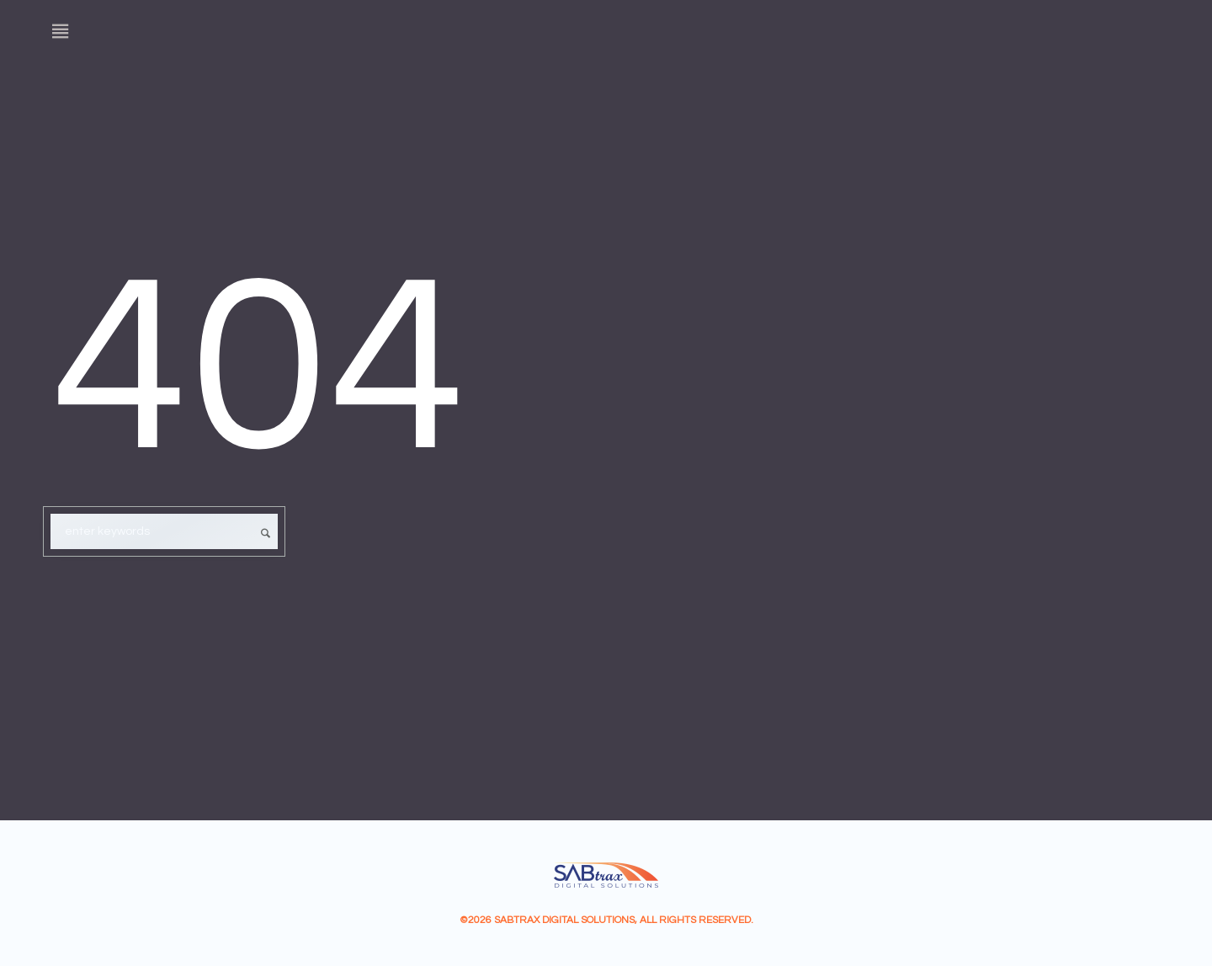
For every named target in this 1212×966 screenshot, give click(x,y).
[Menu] (60, 31)
